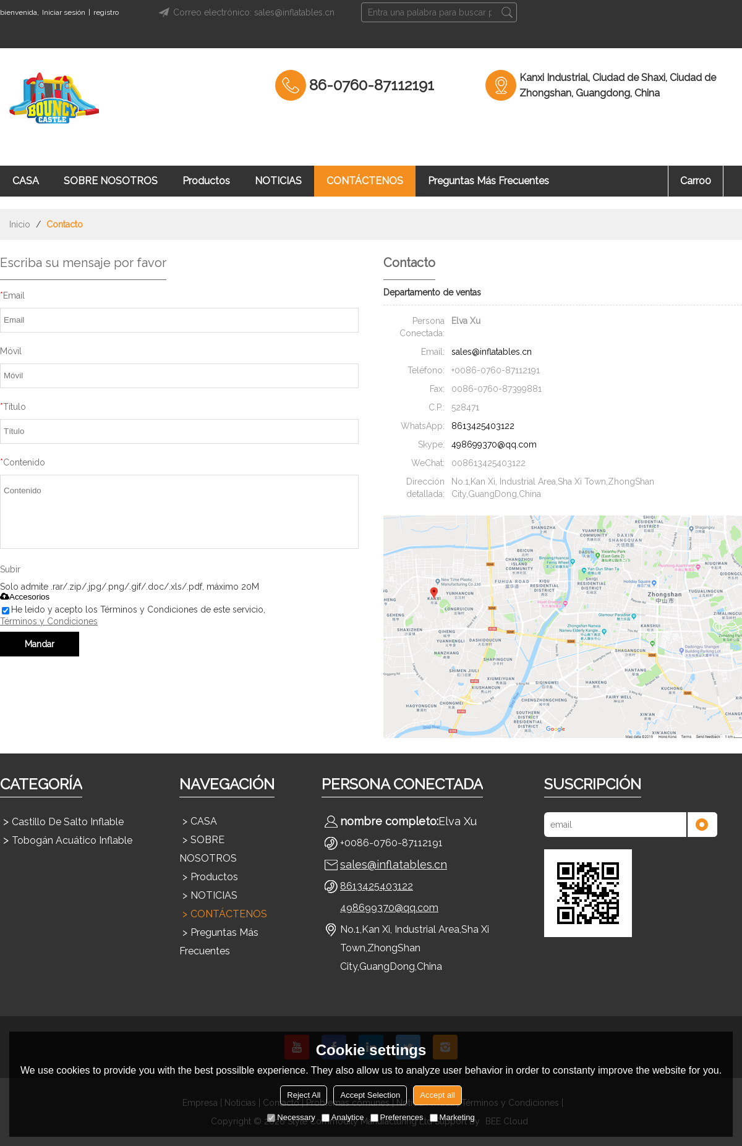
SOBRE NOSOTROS (111, 181)
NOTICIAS (278, 181)
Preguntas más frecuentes (488, 181)
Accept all (437, 1095)
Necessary (291, 1117)
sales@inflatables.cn (491, 352)
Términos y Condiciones (49, 621)
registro (106, 12)
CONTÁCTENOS (364, 181)
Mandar (39, 644)
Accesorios (24, 596)
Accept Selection (370, 1095)
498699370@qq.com (494, 444)
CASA (25, 181)
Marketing (452, 1117)
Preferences (397, 1117)
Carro (695, 181)
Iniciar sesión (63, 12)
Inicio (19, 224)
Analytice (343, 1117)
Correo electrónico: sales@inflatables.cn (245, 12)
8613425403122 (482, 426)
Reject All (303, 1095)
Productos (206, 181)
